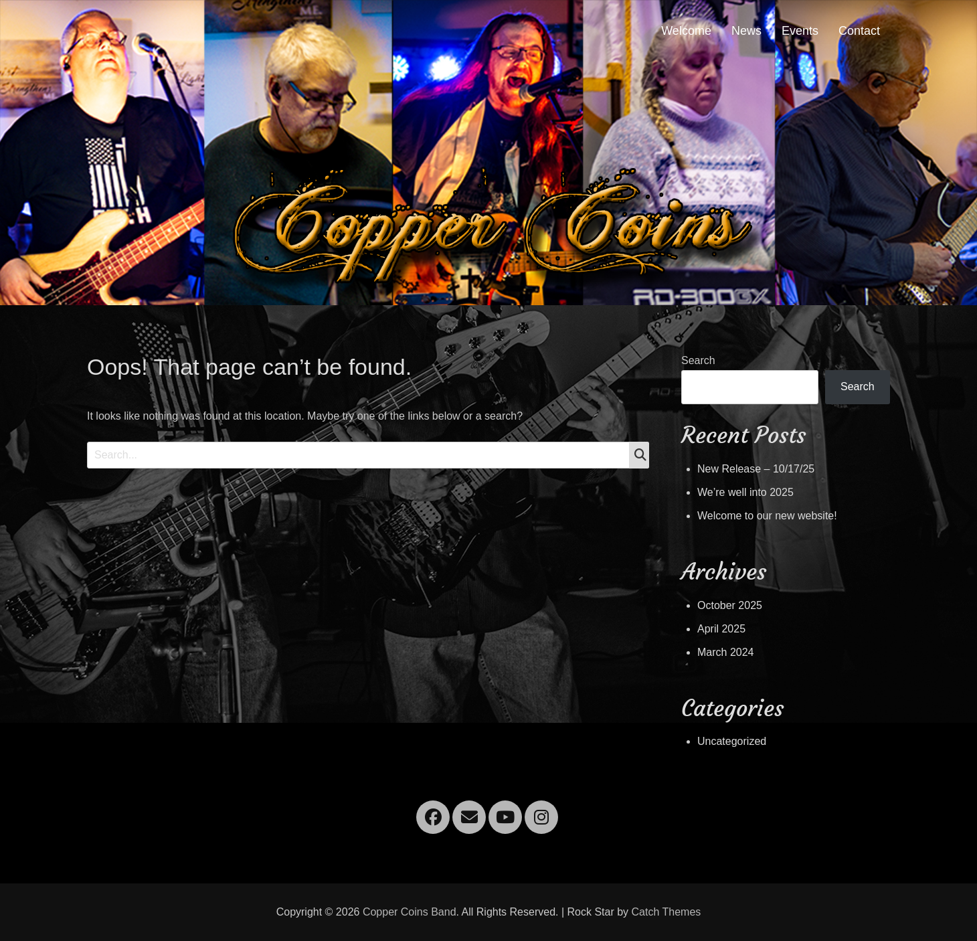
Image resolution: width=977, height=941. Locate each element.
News (746, 30)
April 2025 (721, 628)
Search (698, 360)
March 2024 (725, 652)
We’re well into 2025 (745, 492)
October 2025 (729, 605)
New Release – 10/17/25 (755, 469)
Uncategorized (731, 741)
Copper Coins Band (409, 912)
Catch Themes (666, 912)
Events (800, 30)
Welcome (686, 30)
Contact (859, 30)
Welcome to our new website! (767, 515)
